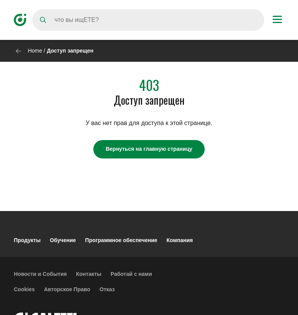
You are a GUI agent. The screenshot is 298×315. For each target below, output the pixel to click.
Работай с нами (131, 274)
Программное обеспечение (121, 240)
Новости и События (40, 274)
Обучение (63, 240)
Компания (180, 240)
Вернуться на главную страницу (149, 149)
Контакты (88, 274)
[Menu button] (277, 20)
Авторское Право (67, 289)
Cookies (24, 289)
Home (35, 51)
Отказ (107, 289)
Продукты (27, 240)
